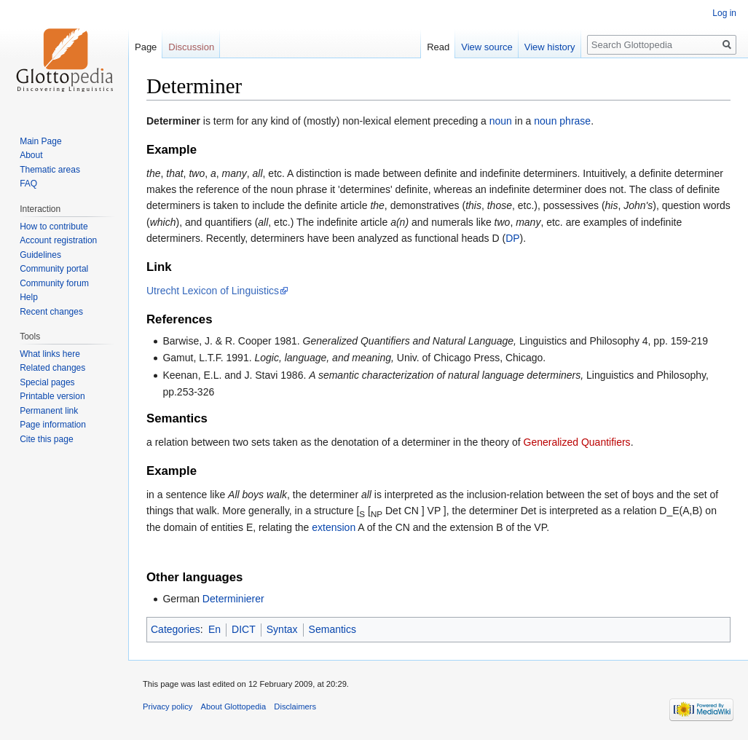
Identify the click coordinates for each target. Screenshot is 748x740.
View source (487, 47)
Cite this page (46, 439)
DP (512, 238)
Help (29, 297)
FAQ (28, 183)
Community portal (54, 269)
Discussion (191, 47)
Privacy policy (167, 706)
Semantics (332, 629)
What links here (50, 354)
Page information (53, 425)
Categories (175, 629)
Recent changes (51, 312)
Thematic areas (50, 170)
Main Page (40, 141)
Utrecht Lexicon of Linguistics (212, 290)
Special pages (47, 382)
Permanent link (49, 411)
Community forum (54, 283)
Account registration (58, 240)
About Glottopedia (234, 706)
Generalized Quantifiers (577, 442)
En (214, 629)
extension (333, 527)
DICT (244, 629)
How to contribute (53, 226)
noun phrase (562, 121)
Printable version (52, 396)
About (31, 155)
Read (438, 47)
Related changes (52, 368)
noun (500, 121)
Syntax (282, 629)
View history (549, 47)
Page (146, 47)
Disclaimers (295, 706)
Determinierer (233, 599)
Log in (724, 13)
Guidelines (40, 255)
